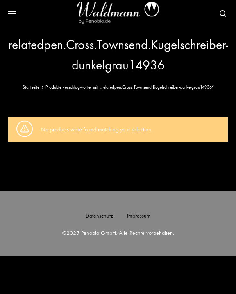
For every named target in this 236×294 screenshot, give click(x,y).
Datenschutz (99, 215)
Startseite (31, 87)
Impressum (139, 215)
